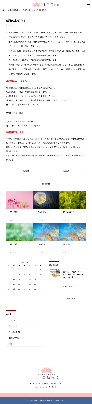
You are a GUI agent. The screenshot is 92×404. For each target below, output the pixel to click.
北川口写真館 (14, 338)
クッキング (13, 326)
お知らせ (12, 320)
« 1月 (8, 292)
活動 (10, 344)
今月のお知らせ (15, 332)
